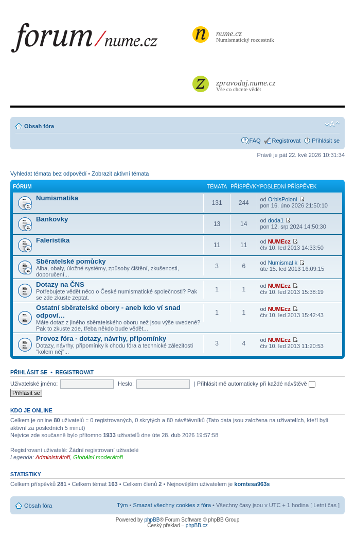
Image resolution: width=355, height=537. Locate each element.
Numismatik (282, 262)
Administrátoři (53, 457)
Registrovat (286, 140)
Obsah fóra (39, 126)
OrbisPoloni (282, 199)
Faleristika (52, 240)
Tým (122, 505)
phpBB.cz (197, 525)
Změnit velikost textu (332, 124)
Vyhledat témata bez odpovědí (48, 173)
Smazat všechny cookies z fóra (172, 505)
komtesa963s (252, 484)
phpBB (151, 520)
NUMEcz (279, 241)
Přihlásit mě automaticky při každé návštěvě (256, 383)
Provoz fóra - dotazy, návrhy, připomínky (101, 338)
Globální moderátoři (98, 457)
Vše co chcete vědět (246, 85)
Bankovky (52, 219)
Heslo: (126, 383)
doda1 (276, 220)
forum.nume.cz (100, 40)
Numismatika (57, 198)
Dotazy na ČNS (60, 284)
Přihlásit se (326, 140)
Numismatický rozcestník (246, 36)
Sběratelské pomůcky (71, 261)
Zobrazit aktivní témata (120, 173)
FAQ (255, 140)
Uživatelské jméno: (34, 383)
